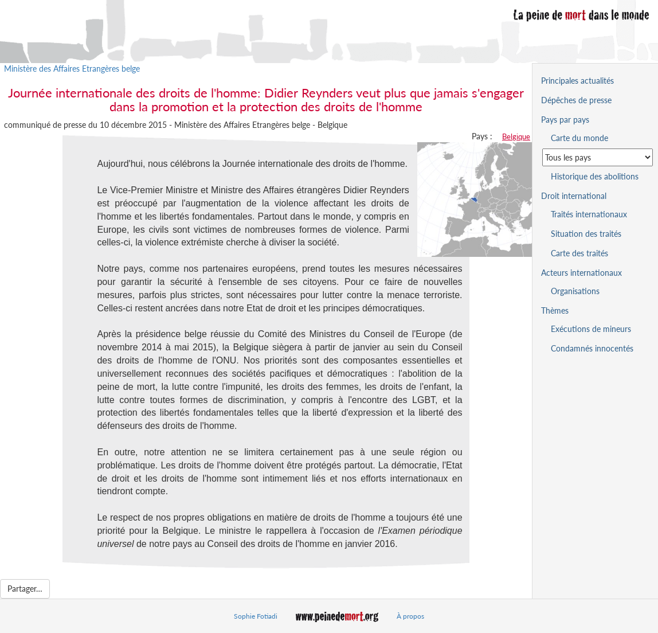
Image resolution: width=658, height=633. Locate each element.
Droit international (573, 196)
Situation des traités (586, 234)
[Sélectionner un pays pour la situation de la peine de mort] (597, 157)
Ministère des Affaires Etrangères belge (72, 68)
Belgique (516, 136)
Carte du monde (579, 138)
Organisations (575, 291)
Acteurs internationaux (581, 273)
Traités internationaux (589, 214)
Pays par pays (565, 119)
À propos (410, 616)
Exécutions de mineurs (591, 329)
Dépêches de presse (576, 100)
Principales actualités (577, 80)
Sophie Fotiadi (255, 616)
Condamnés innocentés (592, 348)
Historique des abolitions (595, 176)
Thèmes (555, 310)
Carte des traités (579, 253)
